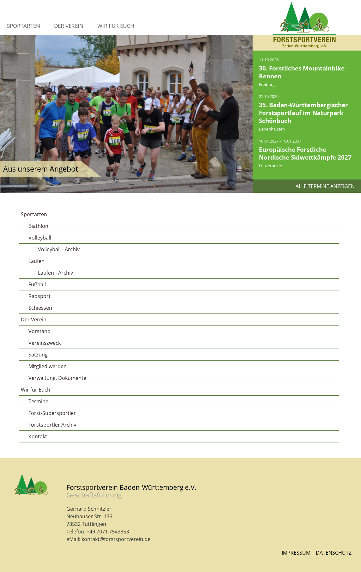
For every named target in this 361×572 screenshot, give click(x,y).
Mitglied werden (47, 366)
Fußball (37, 284)
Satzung (38, 354)
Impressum (296, 552)
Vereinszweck (44, 342)
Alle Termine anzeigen (325, 186)
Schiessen (40, 307)
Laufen (36, 261)
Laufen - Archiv (55, 272)
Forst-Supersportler (52, 413)
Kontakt (37, 436)
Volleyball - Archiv (59, 249)
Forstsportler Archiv (52, 424)
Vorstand (39, 331)
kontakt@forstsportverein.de (116, 539)
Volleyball (39, 237)
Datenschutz (334, 552)
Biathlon (38, 225)
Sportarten (23, 25)
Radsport (39, 296)
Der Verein (68, 25)
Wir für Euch (115, 25)
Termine (38, 401)
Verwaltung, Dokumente (57, 377)
